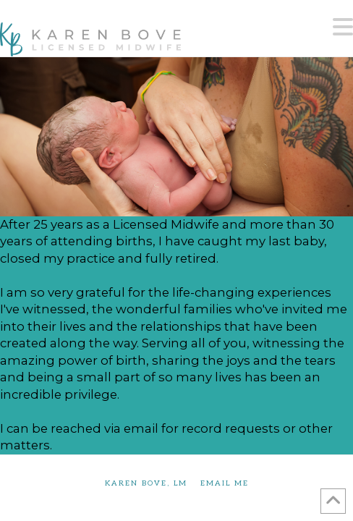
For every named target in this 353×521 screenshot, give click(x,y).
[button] (343, 27)
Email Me (224, 483)
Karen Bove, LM (146, 483)
